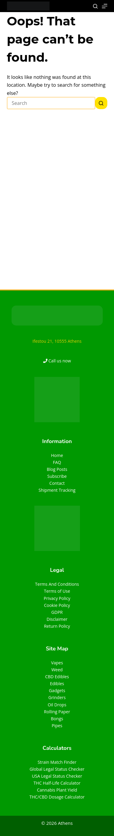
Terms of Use (57, 591)
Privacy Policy (57, 598)
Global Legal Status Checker (57, 769)
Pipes (57, 725)
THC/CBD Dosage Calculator (57, 797)
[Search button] (101, 103)
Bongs (57, 718)
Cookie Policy (57, 605)
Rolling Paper (57, 711)
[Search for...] (51, 103)
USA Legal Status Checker (57, 776)
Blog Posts (57, 469)
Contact (56, 483)
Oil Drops (57, 705)
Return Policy (57, 626)
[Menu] (104, 6)
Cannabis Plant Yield (57, 790)
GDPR (57, 612)
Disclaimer (57, 619)
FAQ (57, 462)
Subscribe (57, 476)
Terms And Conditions (57, 584)
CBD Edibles (57, 676)
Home (57, 455)
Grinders (57, 697)
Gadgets (57, 690)
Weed (57, 669)
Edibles (57, 683)
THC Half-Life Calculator (56, 783)
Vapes (57, 663)
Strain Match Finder (57, 762)
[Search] (95, 6)
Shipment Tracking (57, 490)
